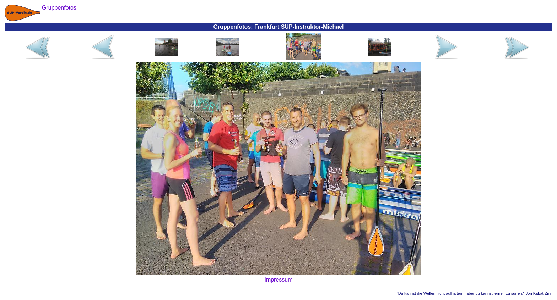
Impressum (278, 280)
